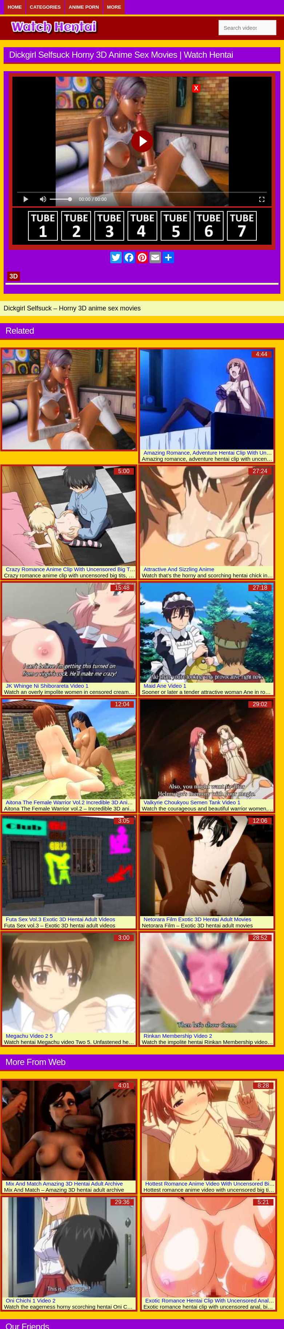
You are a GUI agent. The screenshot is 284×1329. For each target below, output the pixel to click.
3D (13, 276)
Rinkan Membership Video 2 (178, 1036)
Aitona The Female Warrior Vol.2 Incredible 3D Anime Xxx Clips (82, 802)
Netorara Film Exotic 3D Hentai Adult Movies (197, 919)
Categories (45, 7)
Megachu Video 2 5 (29, 1036)
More (114, 7)
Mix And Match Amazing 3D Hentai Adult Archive (64, 1183)
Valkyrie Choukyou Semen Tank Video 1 (192, 802)
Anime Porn (84, 7)
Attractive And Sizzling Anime (179, 569)
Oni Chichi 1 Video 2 (30, 1300)
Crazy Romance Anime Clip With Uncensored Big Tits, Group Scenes (89, 569)
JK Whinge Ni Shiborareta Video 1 (47, 686)
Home (15, 7)
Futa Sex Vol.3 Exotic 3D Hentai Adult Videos (60, 919)
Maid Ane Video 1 (165, 686)
